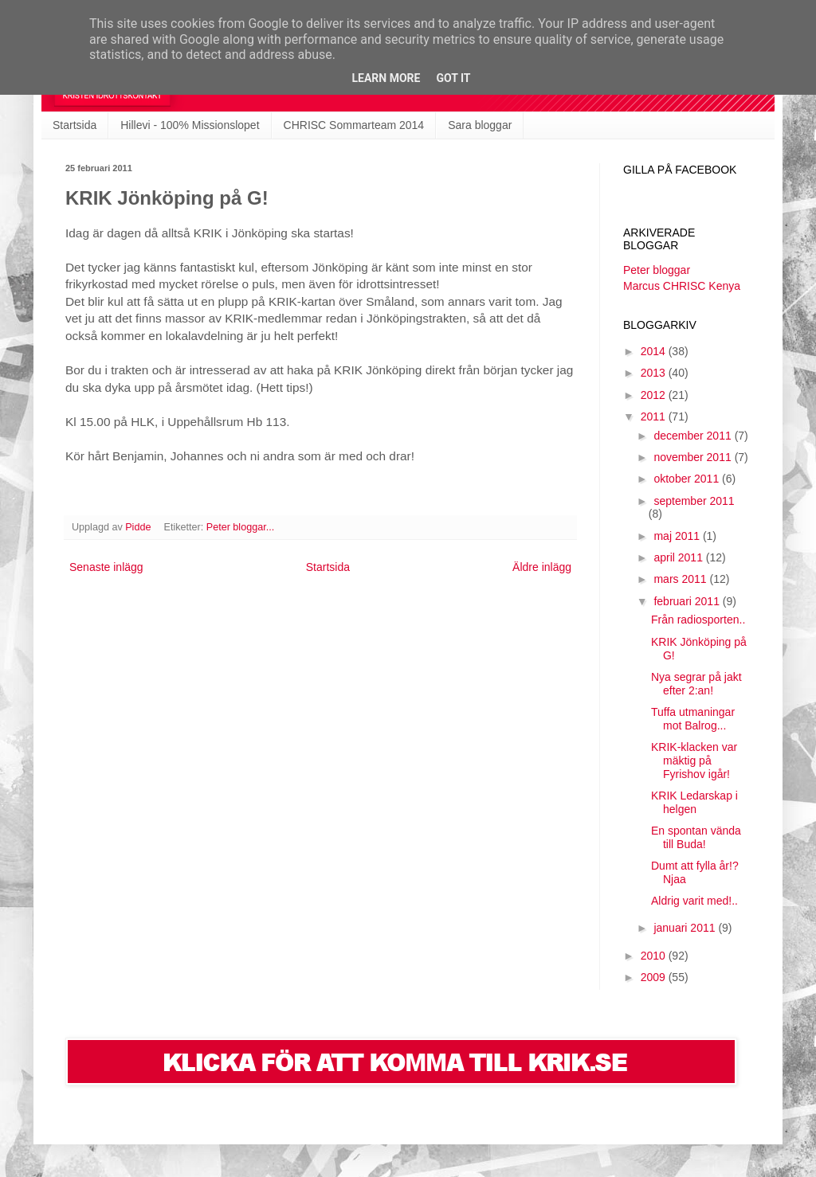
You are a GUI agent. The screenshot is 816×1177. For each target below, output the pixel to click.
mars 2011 (681, 579)
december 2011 (693, 435)
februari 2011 (687, 601)
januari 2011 (685, 927)
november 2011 (693, 457)
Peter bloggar (656, 270)
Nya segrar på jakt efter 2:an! (696, 684)
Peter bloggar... (240, 527)
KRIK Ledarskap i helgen (694, 802)
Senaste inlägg (106, 567)
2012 (655, 395)
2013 (655, 372)
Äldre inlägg (541, 567)
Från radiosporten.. (698, 619)
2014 (655, 351)
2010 (655, 955)
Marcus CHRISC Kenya (681, 286)
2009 (655, 977)
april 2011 (679, 557)
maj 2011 (677, 536)
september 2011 (693, 501)
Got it (453, 78)
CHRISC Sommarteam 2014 (354, 125)
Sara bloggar (480, 125)
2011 (655, 416)
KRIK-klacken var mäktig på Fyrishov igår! (694, 760)
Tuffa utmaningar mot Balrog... (693, 719)
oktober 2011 (687, 478)
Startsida (74, 125)
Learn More (385, 78)
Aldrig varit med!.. (694, 900)
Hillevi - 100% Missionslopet (189, 125)
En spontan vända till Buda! (696, 837)
